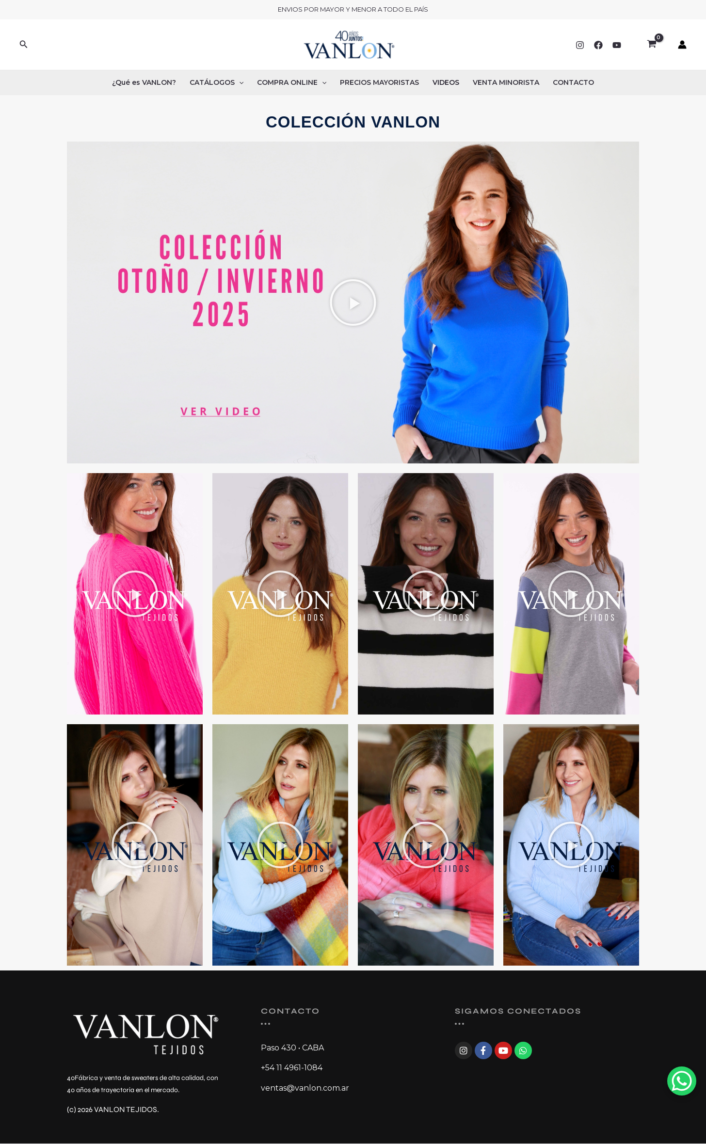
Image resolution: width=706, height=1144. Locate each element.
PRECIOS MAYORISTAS (379, 82)
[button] (23, 44)
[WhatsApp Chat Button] (681, 1081)
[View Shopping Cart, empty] (651, 44)
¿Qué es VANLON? (144, 82)
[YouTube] (616, 45)
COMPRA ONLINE (291, 82)
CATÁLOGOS (216, 82)
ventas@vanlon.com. (301, 1088)
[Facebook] (598, 45)
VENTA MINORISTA (506, 82)
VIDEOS (446, 82)
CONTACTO (573, 82)
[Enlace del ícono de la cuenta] (682, 44)
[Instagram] (580, 45)
